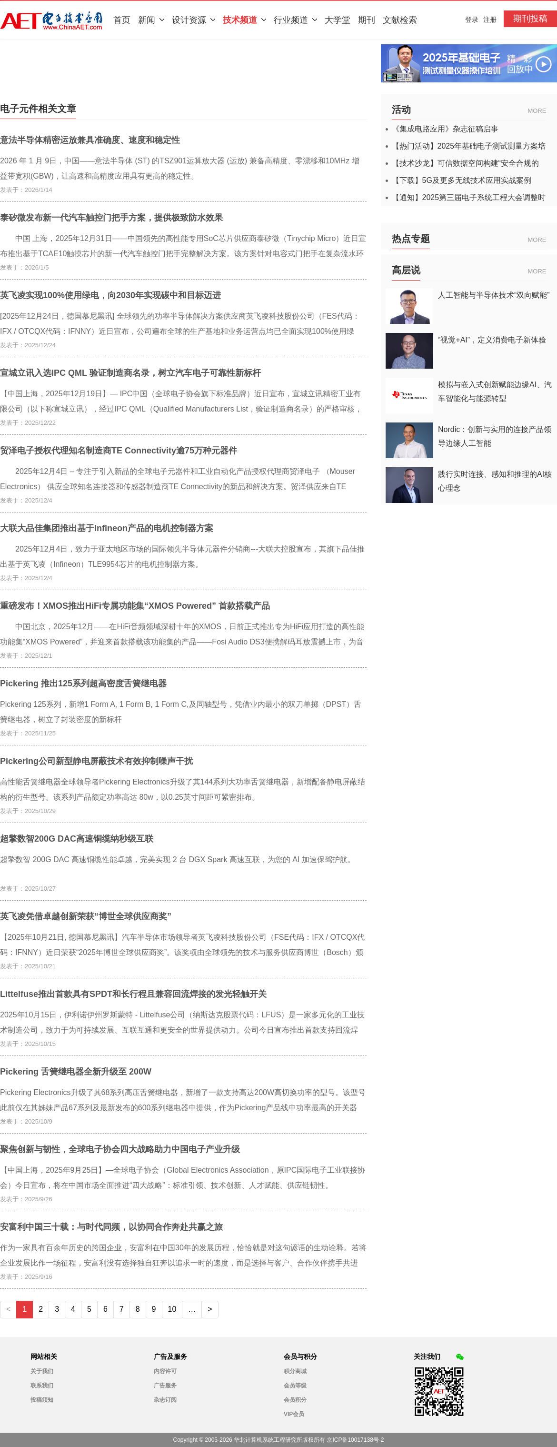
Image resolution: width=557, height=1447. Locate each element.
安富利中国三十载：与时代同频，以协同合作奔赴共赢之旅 (111, 1227)
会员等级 (295, 1385)
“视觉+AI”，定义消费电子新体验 (492, 340)
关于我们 (41, 1371)
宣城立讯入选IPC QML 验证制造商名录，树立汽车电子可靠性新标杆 (130, 373)
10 (172, 1309)
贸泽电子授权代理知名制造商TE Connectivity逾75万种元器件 (118, 450)
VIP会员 (294, 1414)
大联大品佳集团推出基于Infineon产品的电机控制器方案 (106, 528)
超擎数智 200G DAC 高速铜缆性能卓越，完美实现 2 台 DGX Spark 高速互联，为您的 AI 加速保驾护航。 (177, 859)
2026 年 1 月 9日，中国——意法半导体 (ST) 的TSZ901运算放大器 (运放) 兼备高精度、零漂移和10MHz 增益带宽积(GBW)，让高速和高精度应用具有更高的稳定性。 (179, 168)
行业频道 (295, 20)
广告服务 (165, 1385)
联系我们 (41, 1385)
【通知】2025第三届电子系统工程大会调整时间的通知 (469, 197)
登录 (471, 19)
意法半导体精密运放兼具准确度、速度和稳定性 (90, 140)
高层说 (406, 270)
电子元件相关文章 (38, 108)
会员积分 (295, 1400)
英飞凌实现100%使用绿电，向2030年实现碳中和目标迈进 (110, 295)
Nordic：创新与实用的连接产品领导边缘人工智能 (494, 436)
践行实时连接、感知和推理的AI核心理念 (495, 481)
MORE (537, 110)
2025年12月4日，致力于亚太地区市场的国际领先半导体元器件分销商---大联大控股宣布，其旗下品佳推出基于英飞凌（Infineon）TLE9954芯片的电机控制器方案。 (182, 556)
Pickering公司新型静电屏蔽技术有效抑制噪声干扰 (96, 761)
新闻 (151, 20)
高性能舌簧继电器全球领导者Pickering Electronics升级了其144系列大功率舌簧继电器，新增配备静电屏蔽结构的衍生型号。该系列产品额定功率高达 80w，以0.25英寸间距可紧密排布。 (182, 789)
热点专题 (411, 238)
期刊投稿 (530, 18)
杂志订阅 (165, 1400)
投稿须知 (41, 1400)
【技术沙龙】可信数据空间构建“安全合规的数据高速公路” (465, 163)
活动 (401, 109)
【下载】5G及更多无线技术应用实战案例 (461, 180)
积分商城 (295, 1371)
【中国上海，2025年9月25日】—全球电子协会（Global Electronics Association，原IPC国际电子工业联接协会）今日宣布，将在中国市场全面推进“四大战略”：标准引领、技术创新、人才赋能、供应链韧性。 (182, 1177)
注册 (490, 19)
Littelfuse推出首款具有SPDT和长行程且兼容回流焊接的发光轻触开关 (133, 994)
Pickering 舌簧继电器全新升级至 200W (75, 1071)
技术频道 (244, 20)
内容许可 (165, 1371)
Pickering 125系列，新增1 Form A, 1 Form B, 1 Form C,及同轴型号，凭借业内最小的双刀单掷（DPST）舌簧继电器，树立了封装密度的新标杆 (180, 712)
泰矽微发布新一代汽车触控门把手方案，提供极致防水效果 (111, 217)
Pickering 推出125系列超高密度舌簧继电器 (83, 683)
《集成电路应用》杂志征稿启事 (445, 129)
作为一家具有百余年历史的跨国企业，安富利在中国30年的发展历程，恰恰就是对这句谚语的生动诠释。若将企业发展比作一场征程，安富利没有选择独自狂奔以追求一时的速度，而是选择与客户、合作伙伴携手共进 (183, 1255)
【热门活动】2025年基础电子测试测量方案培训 (469, 146)
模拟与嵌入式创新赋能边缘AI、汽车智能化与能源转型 (495, 391)
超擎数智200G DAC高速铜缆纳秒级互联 (76, 839)
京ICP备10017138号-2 (355, 1440)
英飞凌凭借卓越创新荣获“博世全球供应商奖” (85, 916)
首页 (121, 20)
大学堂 (337, 20)
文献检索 (400, 20)
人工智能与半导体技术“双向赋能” (494, 295)
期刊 (366, 20)
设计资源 (193, 20)
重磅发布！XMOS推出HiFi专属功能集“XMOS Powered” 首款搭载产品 (135, 606)
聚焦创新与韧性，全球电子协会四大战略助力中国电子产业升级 (120, 1149)
